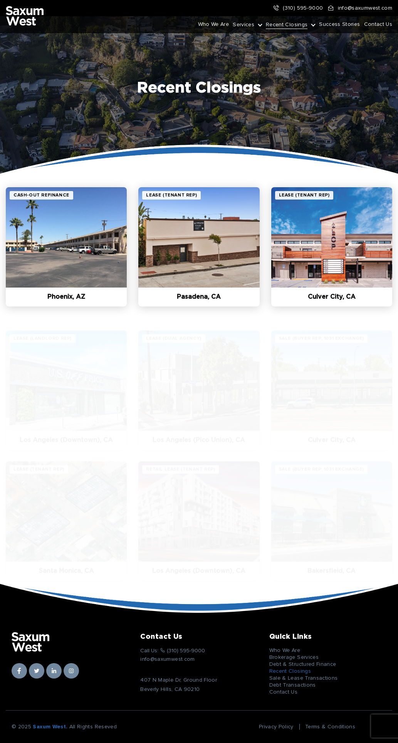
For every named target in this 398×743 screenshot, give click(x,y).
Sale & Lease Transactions (303, 678)
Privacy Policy (276, 726)
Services (243, 24)
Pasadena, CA (199, 297)
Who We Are (213, 24)
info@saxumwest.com (359, 8)
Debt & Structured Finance (302, 664)
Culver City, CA (332, 297)
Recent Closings (286, 24)
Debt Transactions (292, 685)
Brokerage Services (294, 657)
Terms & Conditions (330, 726)
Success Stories (339, 24)
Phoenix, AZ (66, 297)
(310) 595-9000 (298, 8)
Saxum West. (50, 726)
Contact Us (378, 24)
